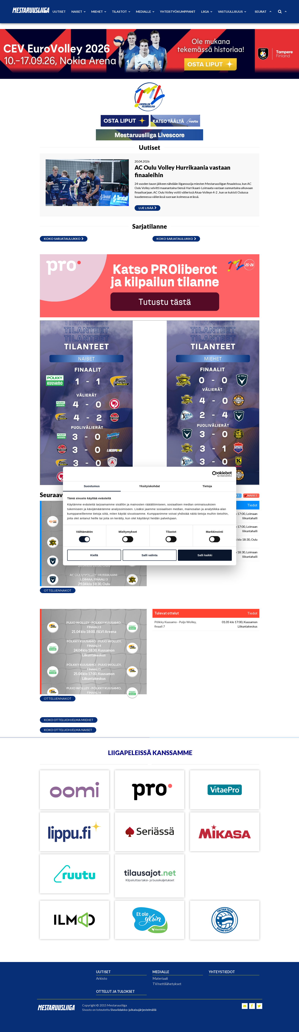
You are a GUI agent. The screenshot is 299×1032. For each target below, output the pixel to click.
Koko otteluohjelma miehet (68, 720)
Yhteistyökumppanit (177, 11)
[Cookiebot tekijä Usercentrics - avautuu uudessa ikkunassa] (215, 474)
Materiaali (160, 978)
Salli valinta (149, 555)
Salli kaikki (205, 555)
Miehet (98, 11)
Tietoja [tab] (207, 486)
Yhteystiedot (222, 972)
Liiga (206, 11)
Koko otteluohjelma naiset (68, 730)
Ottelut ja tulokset (115, 991)
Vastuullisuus (232, 11)
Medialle (145, 11)
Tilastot (121, 11)
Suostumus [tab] (92, 486)
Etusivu (40, 11)
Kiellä (94, 555)
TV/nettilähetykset (166, 984)
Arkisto (101, 978)
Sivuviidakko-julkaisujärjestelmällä (133, 1009)
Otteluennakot (57, 590)
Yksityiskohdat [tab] (149, 486)
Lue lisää (147, 208)
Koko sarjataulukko (63, 238)
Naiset (78, 11)
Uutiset (59, 11)
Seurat (263, 11)
